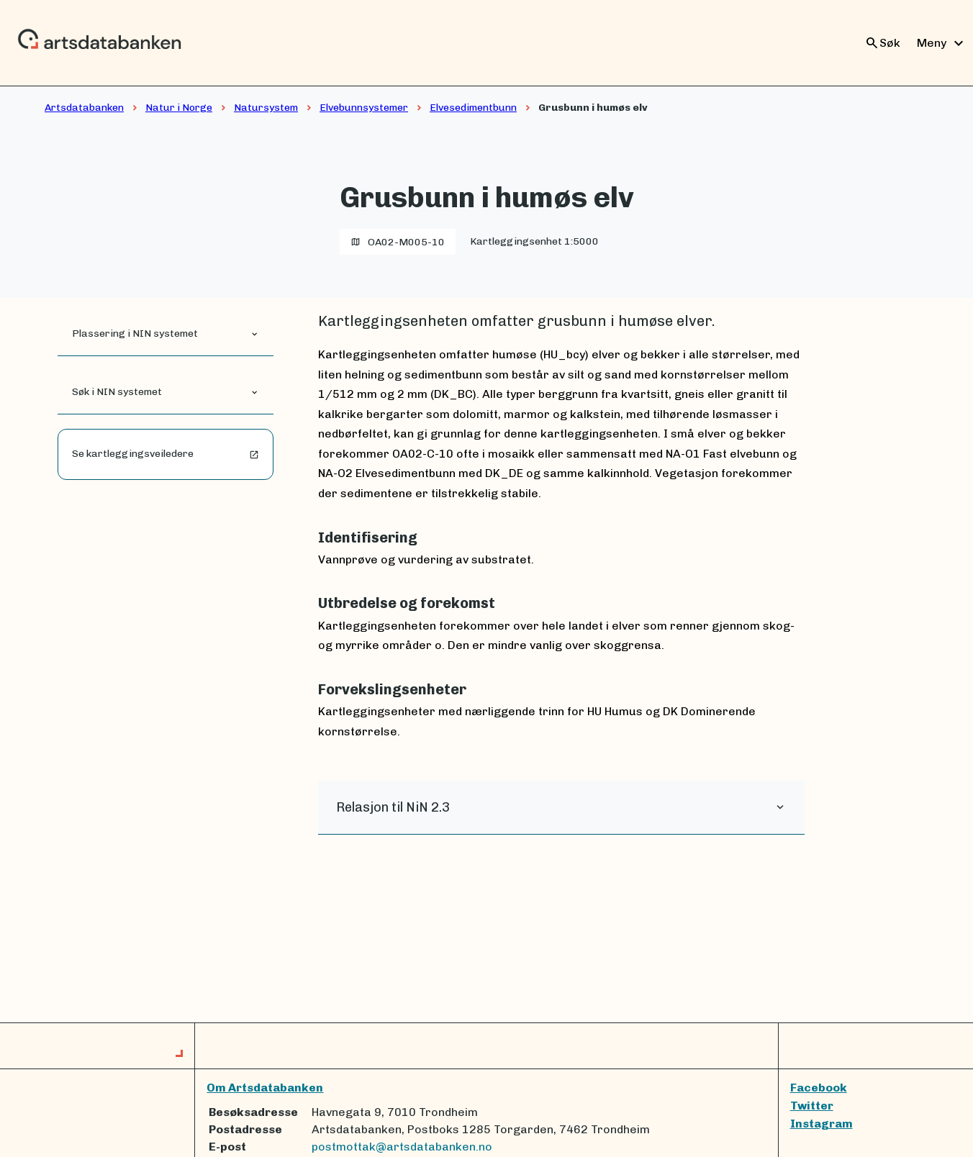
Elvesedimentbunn (473, 107)
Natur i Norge (178, 107)
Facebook (818, 1087)
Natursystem (266, 107)
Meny (942, 43)
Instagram (821, 1123)
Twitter (811, 1105)
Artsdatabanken (84, 107)
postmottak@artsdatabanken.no (402, 1146)
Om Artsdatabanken (265, 1087)
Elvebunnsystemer (364, 107)
